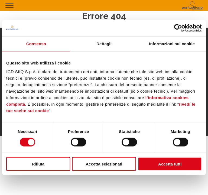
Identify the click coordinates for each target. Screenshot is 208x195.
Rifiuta (38, 163)
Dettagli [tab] (104, 43)
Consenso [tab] (36, 43)
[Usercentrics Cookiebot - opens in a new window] (178, 28)
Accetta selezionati (104, 163)
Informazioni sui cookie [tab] (172, 43)
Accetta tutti (170, 163)
